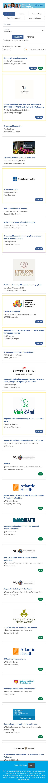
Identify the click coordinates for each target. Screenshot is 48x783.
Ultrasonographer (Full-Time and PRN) (19, 352)
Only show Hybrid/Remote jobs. (17, 40)
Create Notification (37, 49)
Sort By (5, 49)
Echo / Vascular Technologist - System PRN (20, 627)
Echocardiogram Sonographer (16, 58)
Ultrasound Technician (13, 126)
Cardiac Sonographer (12, 311)
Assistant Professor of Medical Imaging (19, 222)
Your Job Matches (13, 18)
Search (9, 14)
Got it (31, 765)
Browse (22, 14)
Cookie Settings (20, 765)
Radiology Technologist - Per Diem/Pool (20, 688)
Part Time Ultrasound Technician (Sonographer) (23, 285)
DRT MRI (7, 464)
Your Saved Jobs (35, 18)
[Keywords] (24, 24)
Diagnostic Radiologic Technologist (18, 589)
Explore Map (36, 14)
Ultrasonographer (11, 189)
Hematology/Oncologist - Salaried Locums (21, 724)
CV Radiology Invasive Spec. (15, 659)
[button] (30, 37)
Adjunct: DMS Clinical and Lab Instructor (19, 158)
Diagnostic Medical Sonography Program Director (23, 440)
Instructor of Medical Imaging (15, 208)
